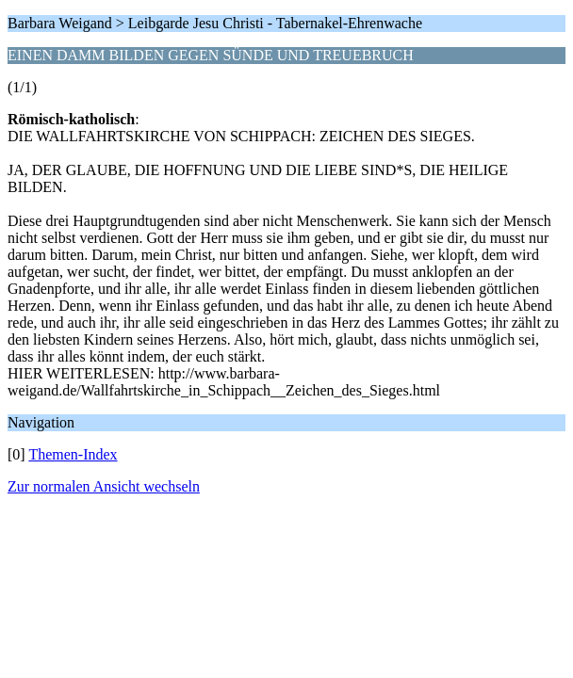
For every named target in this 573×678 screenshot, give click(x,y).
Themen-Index (72, 454)
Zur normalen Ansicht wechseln (104, 486)
